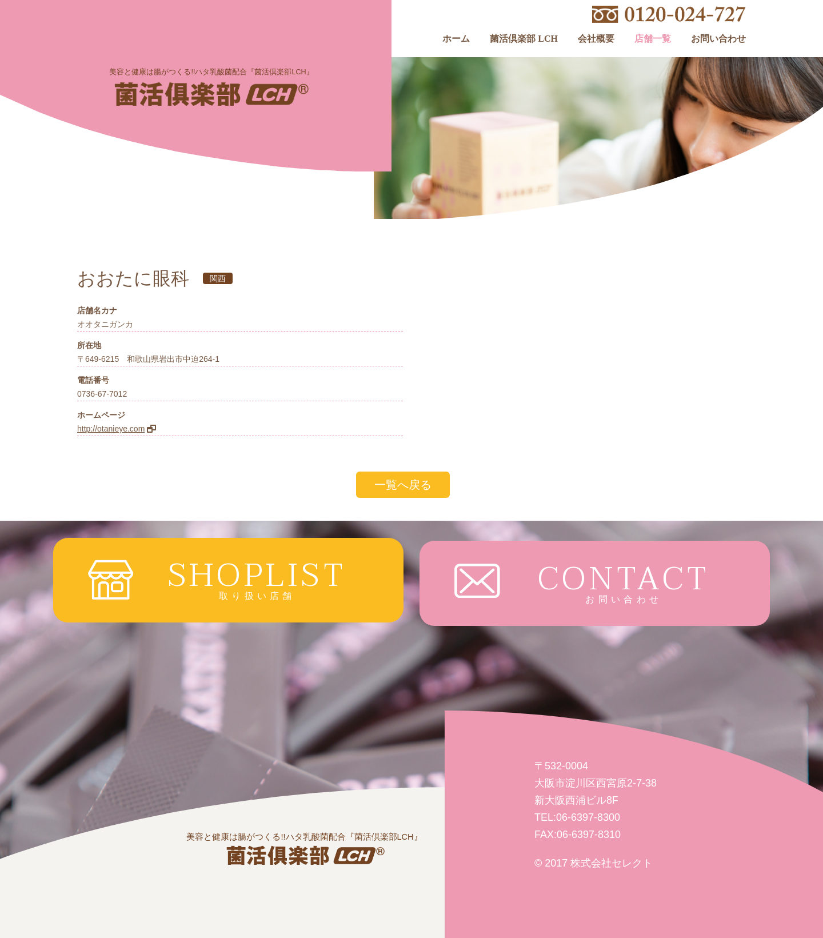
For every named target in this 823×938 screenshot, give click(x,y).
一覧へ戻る (403, 484)
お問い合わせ (718, 38)
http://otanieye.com (111, 428)
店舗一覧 (652, 38)
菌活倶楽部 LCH (524, 38)
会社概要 (596, 38)
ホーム (456, 38)
